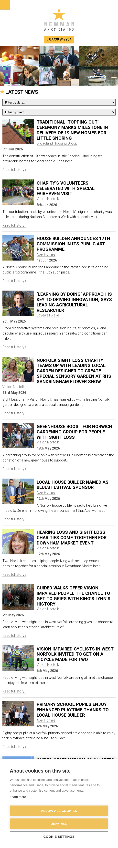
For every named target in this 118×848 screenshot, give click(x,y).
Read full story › (14, 170)
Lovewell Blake (48, 315)
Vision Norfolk (48, 199)
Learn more (18, 797)
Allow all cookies (59, 811)
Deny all (59, 824)
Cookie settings (59, 836)
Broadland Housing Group (57, 143)
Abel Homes (46, 254)
